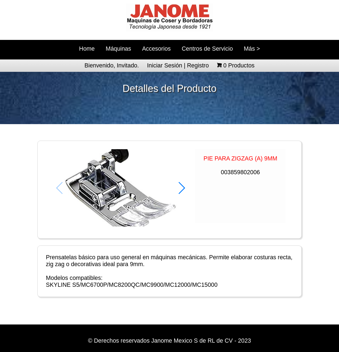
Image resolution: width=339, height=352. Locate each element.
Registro (198, 65)
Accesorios (156, 48)
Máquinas (118, 48)
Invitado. (128, 65)
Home (87, 48)
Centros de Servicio (207, 48)
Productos (239, 65)
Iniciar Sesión (164, 65)
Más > (252, 48)
